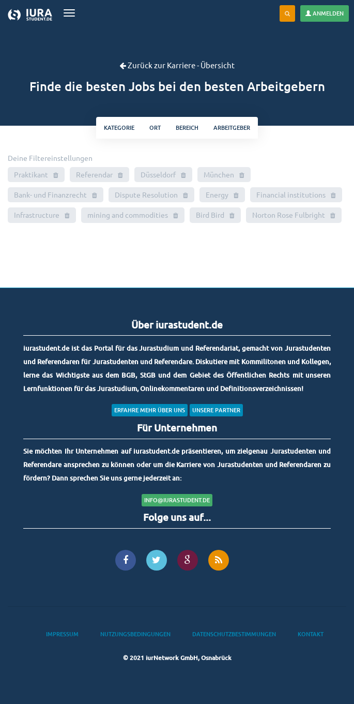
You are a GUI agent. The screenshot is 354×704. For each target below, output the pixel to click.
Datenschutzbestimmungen (234, 634)
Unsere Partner (216, 410)
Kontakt (311, 634)
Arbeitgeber (231, 127)
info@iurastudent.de (177, 500)
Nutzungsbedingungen (135, 634)
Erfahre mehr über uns (149, 410)
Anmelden (324, 13)
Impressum (62, 634)
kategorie (119, 127)
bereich (187, 127)
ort (155, 127)
